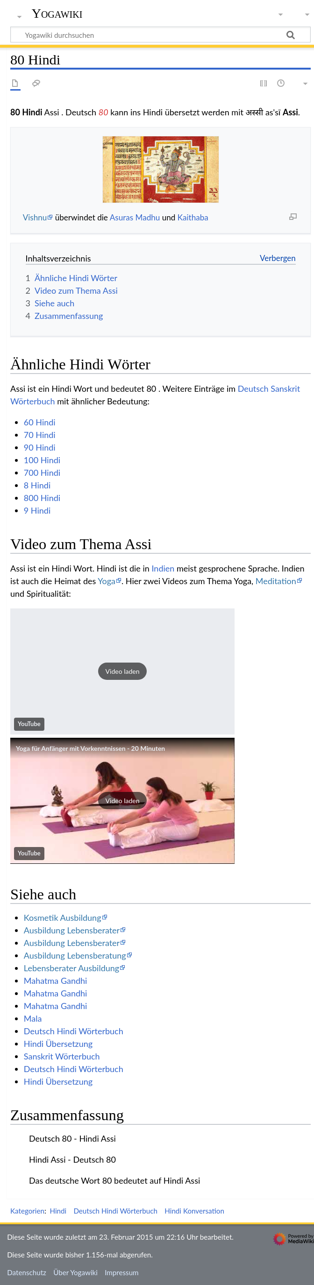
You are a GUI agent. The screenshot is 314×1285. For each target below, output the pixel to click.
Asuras (122, 217)
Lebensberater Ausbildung (71, 968)
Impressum (122, 1272)
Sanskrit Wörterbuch (62, 1056)
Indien (162, 568)
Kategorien (27, 1211)
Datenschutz (26, 1272)
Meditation (276, 581)
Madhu (148, 217)
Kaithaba (193, 217)
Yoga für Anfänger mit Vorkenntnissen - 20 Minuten (90, 748)
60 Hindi (40, 422)
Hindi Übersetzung (58, 1043)
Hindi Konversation (194, 1211)
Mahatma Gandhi (55, 980)
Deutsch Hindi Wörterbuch (73, 1031)
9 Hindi (37, 510)
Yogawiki (57, 13)
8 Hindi (37, 485)
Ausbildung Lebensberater (72, 930)
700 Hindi (42, 472)
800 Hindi (42, 498)
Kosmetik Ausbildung (62, 917)
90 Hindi (40, 447)
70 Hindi (40, 435)
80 (103, 112)
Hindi (58, 1211)
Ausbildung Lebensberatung (75, 955)
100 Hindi (42, 460)
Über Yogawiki (75, 1272)
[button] (122, 671)
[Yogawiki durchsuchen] (160, 34)
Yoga (106, 581)
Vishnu (35, 217)
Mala (33, 1018)
